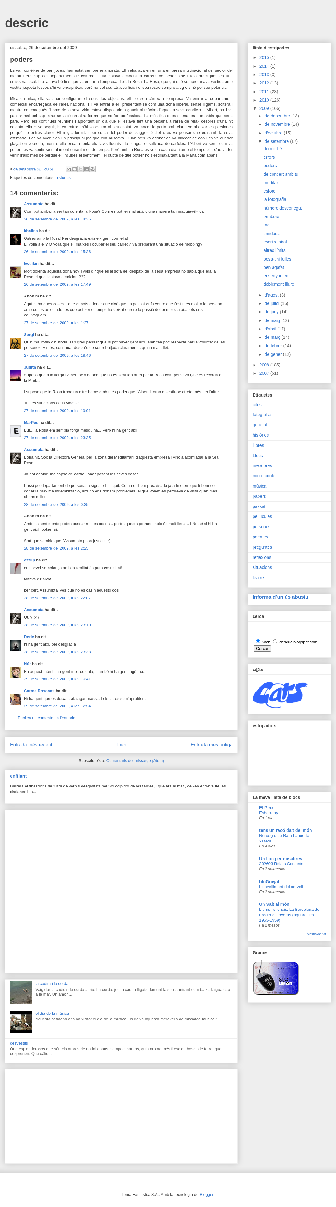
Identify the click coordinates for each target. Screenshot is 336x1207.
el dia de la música (52, 1013)
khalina (31, 231)
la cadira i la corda (51, 983)
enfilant (18, 775)
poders (270, 165)
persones (262, 526)
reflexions (262, 557)
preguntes (262, 547)
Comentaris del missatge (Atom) (135, 760)
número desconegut (283, 208)
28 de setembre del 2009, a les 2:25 (56, 548)
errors (269, 157)
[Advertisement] (121, 890)
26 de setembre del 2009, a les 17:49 (57, 284)
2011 (264, 91)
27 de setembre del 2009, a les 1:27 (56, 322)
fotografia (262, 414)
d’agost (272, 295)
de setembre (277, 141)
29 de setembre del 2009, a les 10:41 (57, 679)
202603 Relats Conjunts (281, 863)
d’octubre (273, 132)
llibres (258, 445)
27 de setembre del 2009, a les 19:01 (57, 410)
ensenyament (277, 275)
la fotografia (275, 199)
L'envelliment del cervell (281, 886)
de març (272, 337)
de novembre (277, 124)
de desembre (277, 115)
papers (259, 496)
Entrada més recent (31, 744)
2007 (264, 373)
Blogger (206, 1194)
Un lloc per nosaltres (280, 858)
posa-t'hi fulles (277, 258)
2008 (264, 364)
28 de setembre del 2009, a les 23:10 (57, 625)
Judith (30, 367)
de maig (272, 320)
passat (259, 506)
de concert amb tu (281, 174)
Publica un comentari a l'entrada (46, 717)
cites (257, 404)
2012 (264, 82)
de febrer (273, 345)
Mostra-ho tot (316, 934)
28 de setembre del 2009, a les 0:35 (56, 504)
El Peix (266, 807)
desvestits (19, 1043)
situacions (262, 567)
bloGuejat (269, 881)
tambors (271, 216)
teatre (258, 577)
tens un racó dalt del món (285, 830)
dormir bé (273, 148)
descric (27, 23)
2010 (264, 100)
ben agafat (274, 267)
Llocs (258, 455)
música (259, 485)
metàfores (262, 465)
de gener (273, 354)
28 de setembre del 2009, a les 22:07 (57, 598)
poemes (260, 536)
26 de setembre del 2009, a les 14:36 (57, 219)
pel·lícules (262, 516)
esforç (269, 190)
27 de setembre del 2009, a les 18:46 (57, 355)
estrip (29, 560)
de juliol (272, 303)
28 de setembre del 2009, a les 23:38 (57, 652)
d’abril (270, 328)
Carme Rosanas (39, 690)
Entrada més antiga (212, 744)
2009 (264, 108)
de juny (272, 311)
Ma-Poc (31, 422)
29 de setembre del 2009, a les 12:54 (57, 706)
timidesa (272, 233)
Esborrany (268, 812)
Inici (121, 744)
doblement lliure (279, 284)
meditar (271, 182)
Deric (29, 636)
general (260, 424)
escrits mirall (276, 241)
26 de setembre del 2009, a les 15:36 (57, 251)
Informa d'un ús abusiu (280, 597)
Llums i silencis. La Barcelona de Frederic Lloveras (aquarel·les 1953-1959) (289, 915)
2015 (264, 57)
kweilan (31, 263)
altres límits (275, 250)
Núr (27, 663)
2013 (264, 74)
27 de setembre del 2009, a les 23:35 (57, 437)
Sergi (29, 334)
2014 (264, 66)
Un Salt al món (274, 904)
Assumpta (34, 204)
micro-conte (264, 475)
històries (63, 177)
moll (268, 224)
